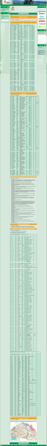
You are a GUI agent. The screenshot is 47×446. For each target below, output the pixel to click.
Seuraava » (26, 13)
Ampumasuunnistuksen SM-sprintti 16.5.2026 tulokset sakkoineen (23, 93)
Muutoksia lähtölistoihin (23, 224)
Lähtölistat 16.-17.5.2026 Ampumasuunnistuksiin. (23, 229)
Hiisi (18, 19)
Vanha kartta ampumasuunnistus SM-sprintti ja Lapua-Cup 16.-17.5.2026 (23, 418)
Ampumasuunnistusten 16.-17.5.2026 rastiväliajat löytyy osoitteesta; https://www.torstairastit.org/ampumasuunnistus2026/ (23, 17)
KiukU (3, 18)
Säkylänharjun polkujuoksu (5, 9)
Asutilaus (3, 14)
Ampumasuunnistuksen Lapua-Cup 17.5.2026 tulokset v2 (23, 22)
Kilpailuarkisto (4, 10)
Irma (2, 15)
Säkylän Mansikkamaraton (5, 8)
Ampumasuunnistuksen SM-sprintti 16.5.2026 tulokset (23, 177)
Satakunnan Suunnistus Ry (5, 16)
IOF (2, 17)
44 (24, 13)
